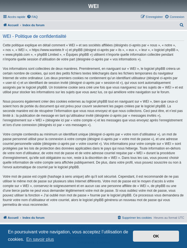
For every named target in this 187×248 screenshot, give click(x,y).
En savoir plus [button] (40, 239)
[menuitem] (32, 17)
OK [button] (156, 236)
